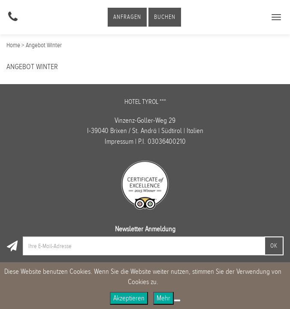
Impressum (119, 141)
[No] (177, 300)
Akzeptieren (129, 298)
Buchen (164, 17)
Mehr (163, 298)
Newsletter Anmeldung (145, 229)
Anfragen (127, 17)
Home (13, 45)
